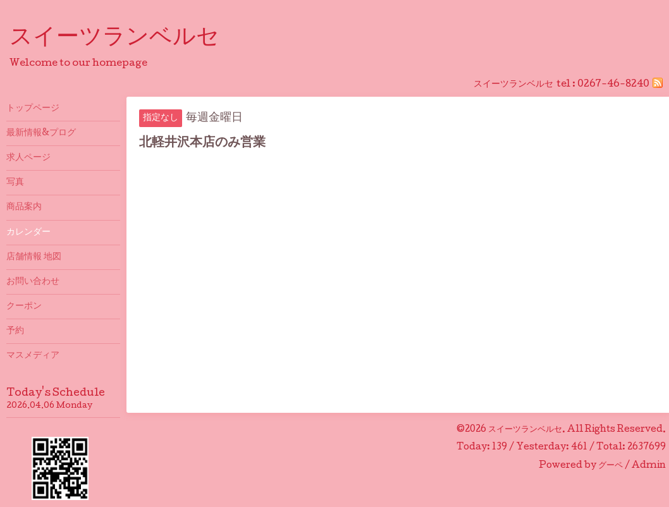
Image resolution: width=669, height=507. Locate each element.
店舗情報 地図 (33, 257)
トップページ (32, 109)
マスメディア (32, 356)
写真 (15, 183)
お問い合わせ (32, 282)
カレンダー (28, 233)
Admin (649, 465)
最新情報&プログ (41, 133)
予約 (15, 331)
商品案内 (24, 207)
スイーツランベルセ (125, 38)
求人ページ (28, 158)
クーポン (24, 307)
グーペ (610, 465)
